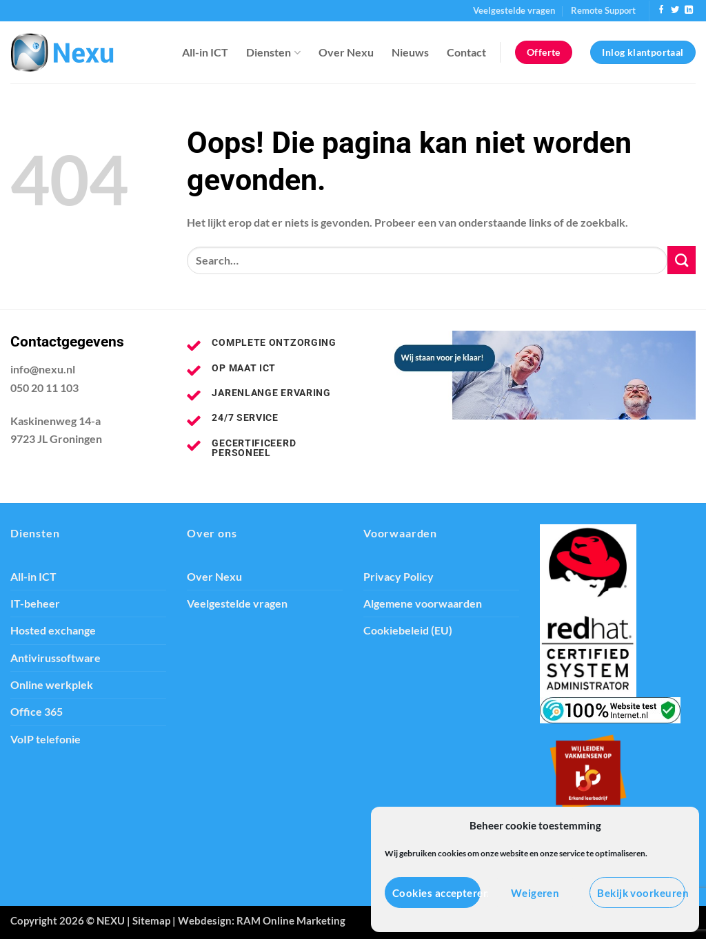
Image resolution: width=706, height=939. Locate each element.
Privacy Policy (398, 577)
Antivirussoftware (55, 658)
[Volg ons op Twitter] (675, 10)
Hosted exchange (53, 630)
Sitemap (151, 920)
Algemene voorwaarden (422, 603)
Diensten (273, 52)
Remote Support (603, 10)
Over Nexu (346, 52)
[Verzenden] (681, 260)
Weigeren (535, 893)
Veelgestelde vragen (514, 10)
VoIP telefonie (45, 739)
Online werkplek (51, 685)
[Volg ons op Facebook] (661, 10)
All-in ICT (205, 52)
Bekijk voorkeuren (641, 893)
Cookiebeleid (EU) (407, 630)
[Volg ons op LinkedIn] (689, 10)
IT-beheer (35, 603)
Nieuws (410, 52)
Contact (466, 52)
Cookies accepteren (436, 893)
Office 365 (36, 712)
